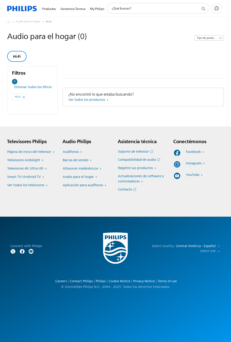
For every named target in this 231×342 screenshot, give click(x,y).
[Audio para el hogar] (31, 21)
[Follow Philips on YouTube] (31, 251)
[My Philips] (216, 8)
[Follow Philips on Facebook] (22, 251)
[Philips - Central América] (11, 21)
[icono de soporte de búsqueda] (203, 8)
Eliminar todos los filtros (33, 87)
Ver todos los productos (87, 100)
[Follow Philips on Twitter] (13, 251)
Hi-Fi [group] (17, 56)
